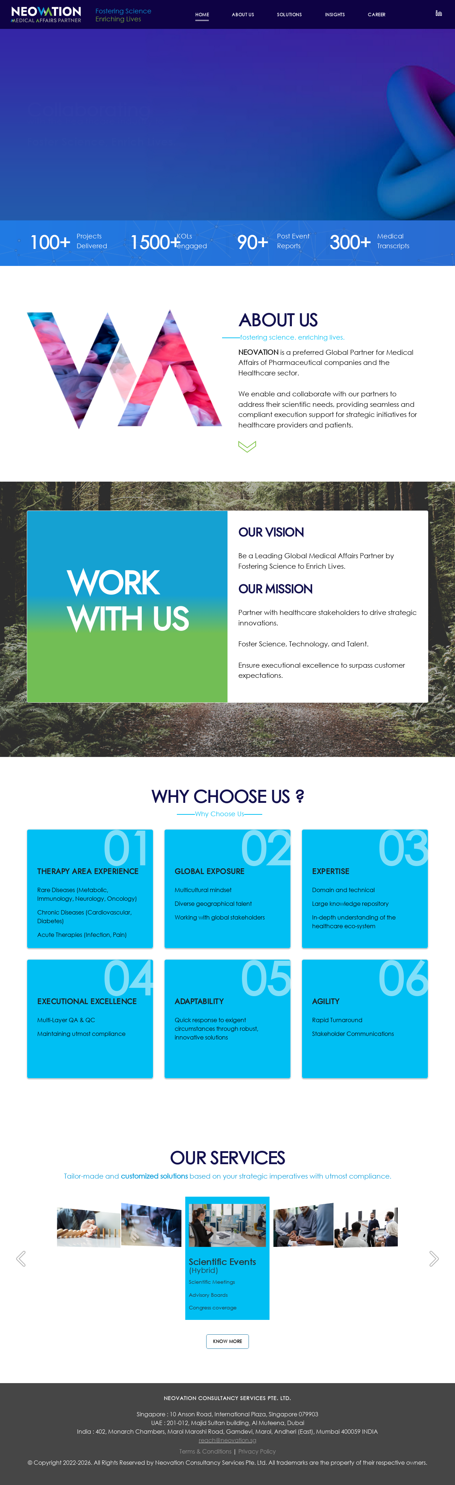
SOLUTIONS (289, 15)
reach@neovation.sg (227, 1440)
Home (202, 15)
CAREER (377, 15)
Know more (227, 1341)
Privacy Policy (257, 1451)
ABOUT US (243, 15)
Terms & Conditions (206, 1451)
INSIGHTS (335, 15)
